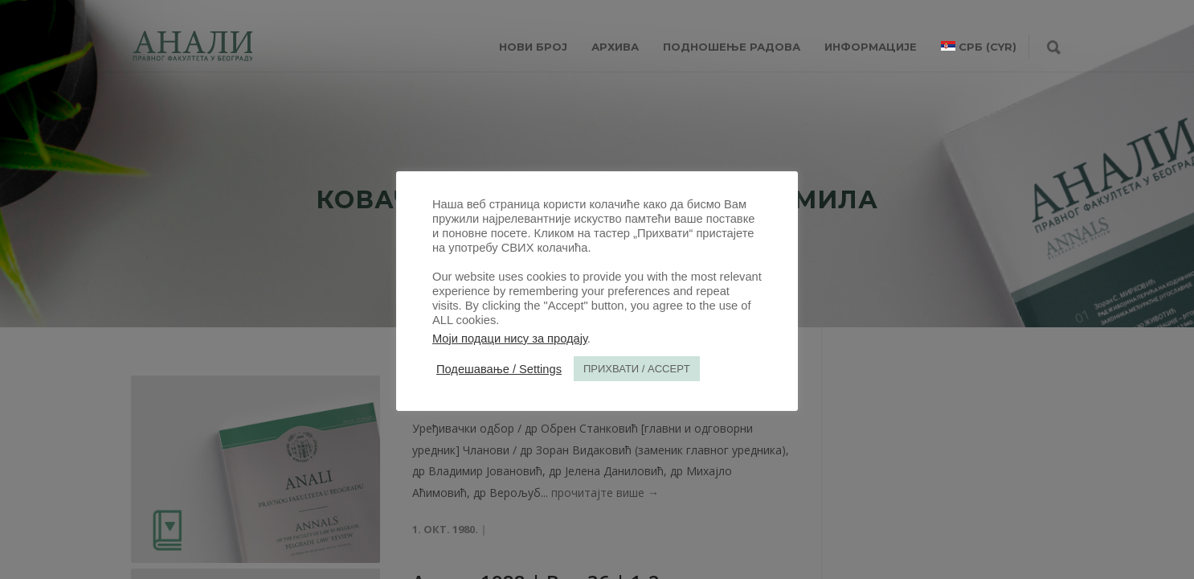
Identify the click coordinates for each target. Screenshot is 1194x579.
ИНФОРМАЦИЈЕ (870, 46)
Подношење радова (731, 46)
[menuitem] (978, 46)
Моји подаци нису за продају (509, 338)
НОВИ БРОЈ (533, 46)
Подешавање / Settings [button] (499, 369)
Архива (615, 46)
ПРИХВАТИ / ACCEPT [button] (636, 369)
